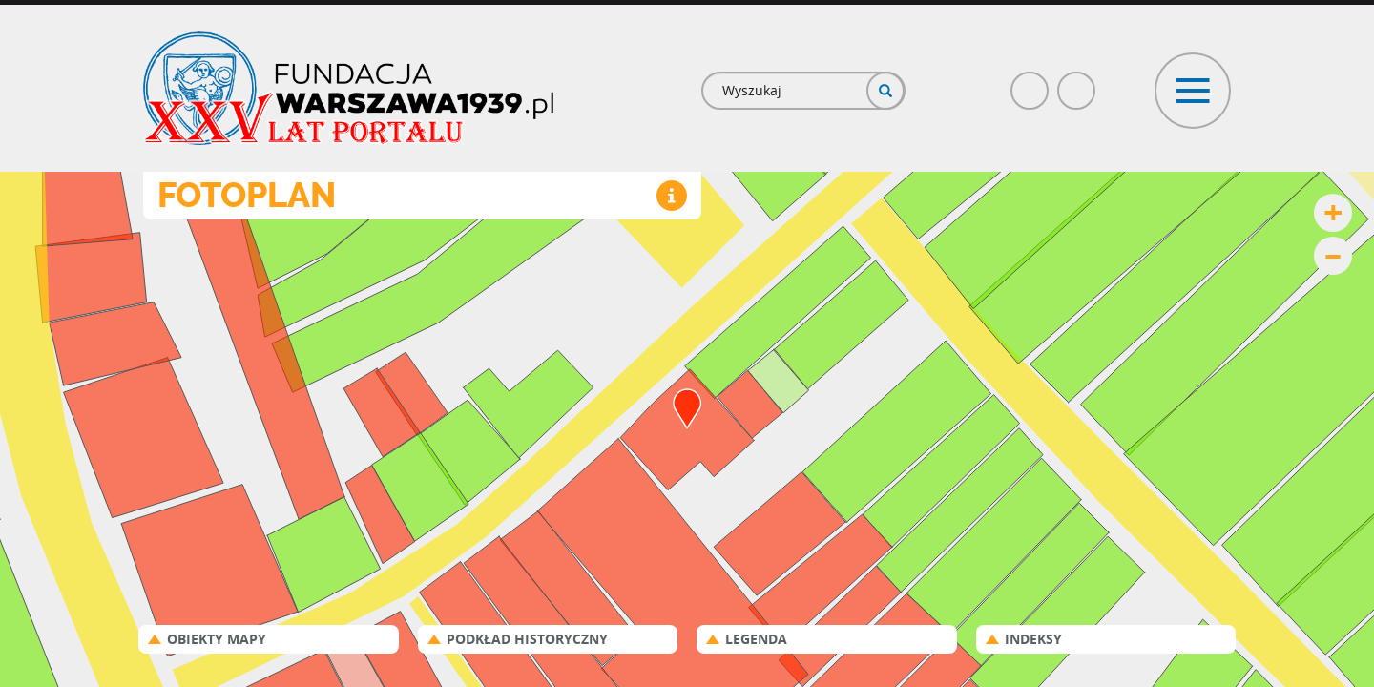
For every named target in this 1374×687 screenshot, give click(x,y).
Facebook (1030, 82)
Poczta (1077, 82)
